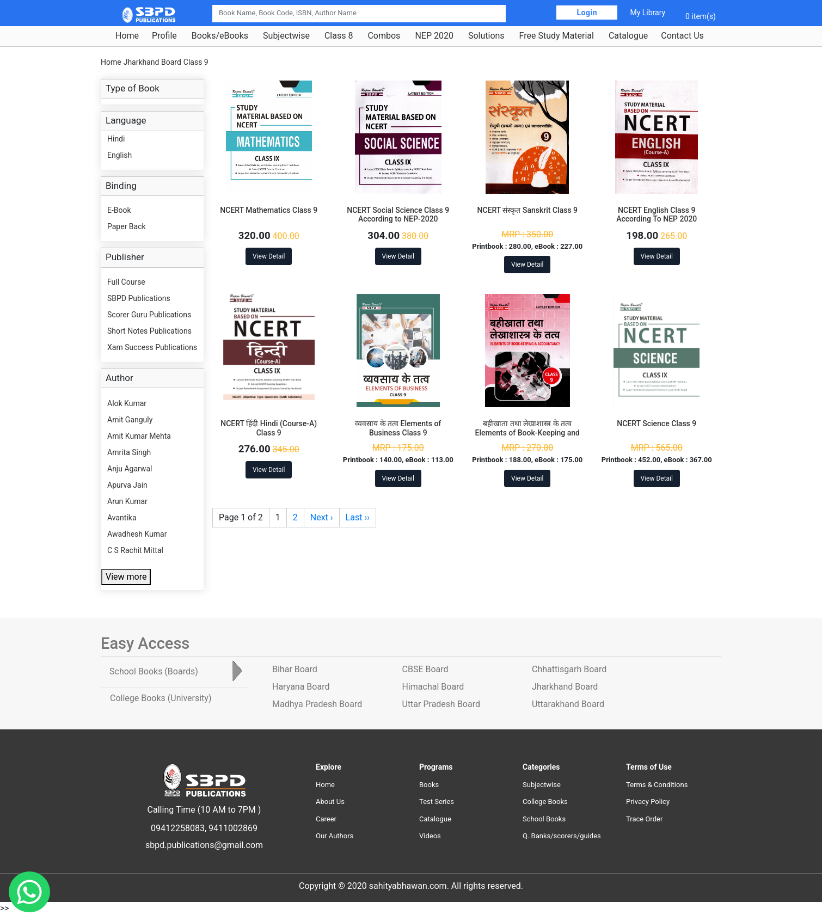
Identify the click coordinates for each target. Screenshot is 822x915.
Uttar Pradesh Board (441, 704)
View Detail (269, 256)
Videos (430, 836)
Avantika (122, 517)
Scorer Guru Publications (149, 314)
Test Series (436, 801)
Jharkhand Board (152, 62)
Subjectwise (286, 36)
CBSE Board (425, 669)
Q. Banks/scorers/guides (562, 836)
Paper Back (126, 226)
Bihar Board (294, 669)
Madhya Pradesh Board (317, 704)
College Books (545, 801)
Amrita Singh (129, 452)
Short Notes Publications (149, 331)
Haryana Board (300, 686)
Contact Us (682, 36)
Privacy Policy (648, 801)
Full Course (126, 282)
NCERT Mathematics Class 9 (268, 210)
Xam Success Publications (152, 347)
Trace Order (644, 819)
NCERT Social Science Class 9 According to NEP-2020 (398, 215)
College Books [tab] (160, 698)
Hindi (116, 138)
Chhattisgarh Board (569, 669)
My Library (647, 12)
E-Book (119, 210)
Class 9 (195, 62)
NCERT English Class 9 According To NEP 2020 (656, 215)
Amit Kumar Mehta (139, 436)
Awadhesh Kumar (137, 534)
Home (127, 36)
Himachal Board (433, 686)
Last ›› (358, 517)
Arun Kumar (127, 501)
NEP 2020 (434, 36)
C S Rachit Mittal (135, 550)
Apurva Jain (127, 485)
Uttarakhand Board (568, 704)
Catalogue (628, 36)
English (119, 155)
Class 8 (338, 36)
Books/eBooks (220, 36)
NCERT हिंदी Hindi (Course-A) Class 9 (268, 428)
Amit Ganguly (129, 419)
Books (429, 785)
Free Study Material (556, 36)
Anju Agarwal (129, 468)
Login (586, 12)
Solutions (486, 36)
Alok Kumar (126, 403)
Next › (321, 517)
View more (126, 577)
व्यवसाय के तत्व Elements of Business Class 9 (398, 428)
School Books (544, 819)
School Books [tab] (153, 671)
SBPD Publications (138, 298)
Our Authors (334, 836)
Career (326, 819)
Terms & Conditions (657, 785)
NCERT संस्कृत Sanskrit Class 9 (527, 210)
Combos (383, 36)
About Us (330, 801)
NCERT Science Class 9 (656, 423)
